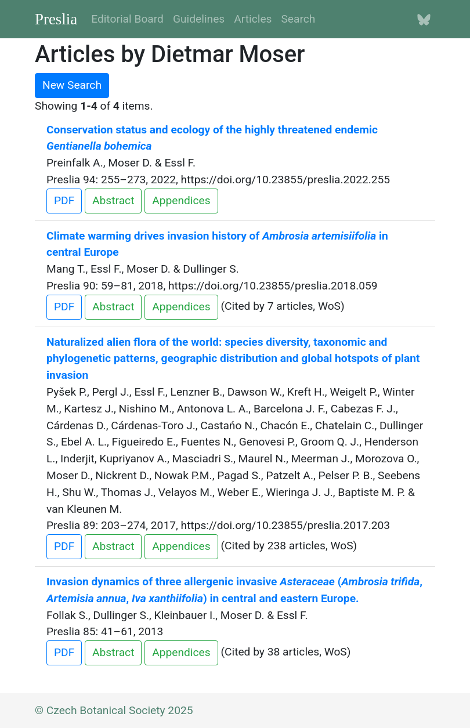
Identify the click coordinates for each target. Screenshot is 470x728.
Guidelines (199, 19)
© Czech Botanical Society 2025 (114, 710)
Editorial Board (127, 19)
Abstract (113, 200)
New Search (72, 85)
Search (298, 19)
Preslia (56, 19)
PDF (64, 200)
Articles (253, 19)
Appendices (181, 200)
